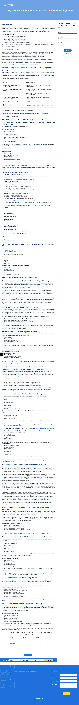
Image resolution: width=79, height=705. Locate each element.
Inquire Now (49, 660)
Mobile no (38, 637)
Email (24, 637)
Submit (28, 655)
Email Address (55, 681)
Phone (53, 678)
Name (11, 637)
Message (12, 643)
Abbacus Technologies (15, 59)
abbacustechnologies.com (39, 700)
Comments (54, 684)
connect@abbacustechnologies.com (68, 55)
